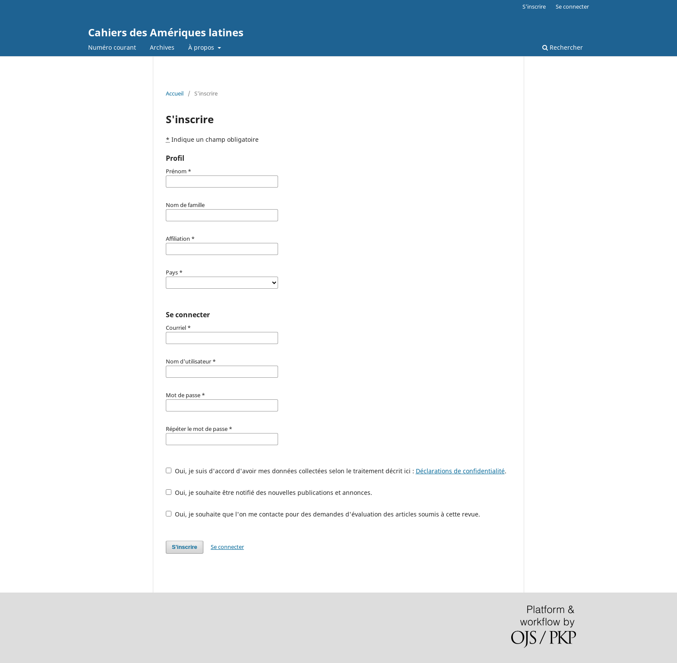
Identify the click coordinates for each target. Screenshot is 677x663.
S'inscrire (534, 6)
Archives (162, 47)
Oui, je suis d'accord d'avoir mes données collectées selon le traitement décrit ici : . (336, 471)
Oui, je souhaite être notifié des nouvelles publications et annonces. (269, 492)
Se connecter (572, 6)
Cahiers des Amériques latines (166, 32)
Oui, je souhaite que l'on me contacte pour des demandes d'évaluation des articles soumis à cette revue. (323, 514)
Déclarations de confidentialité (460, 471)
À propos (202, 47)
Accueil (174, 93)
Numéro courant (112, 47)
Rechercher (562, 47)
